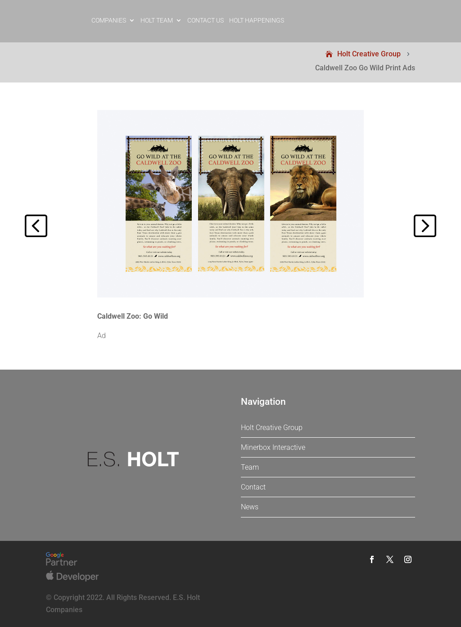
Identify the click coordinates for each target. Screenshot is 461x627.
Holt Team (156, 20)
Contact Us (205, 20)
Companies (108, 20)
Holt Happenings (256, 20)
